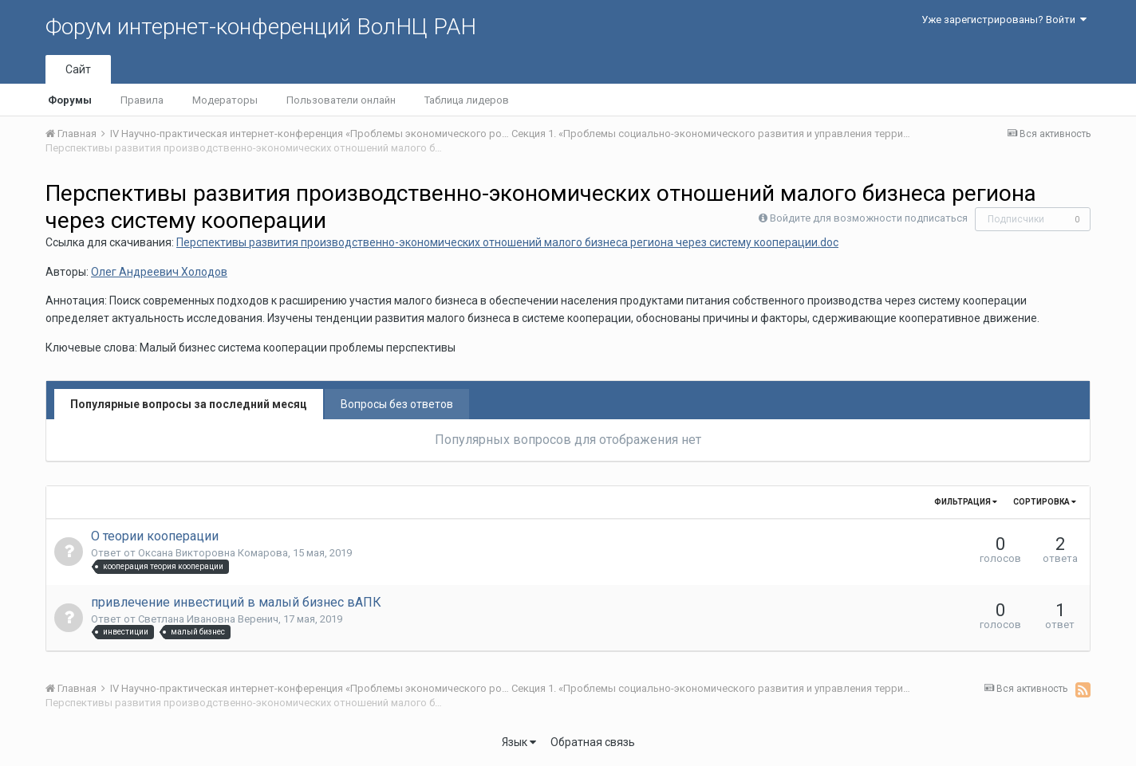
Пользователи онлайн (341, 100)
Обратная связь (592, 742)
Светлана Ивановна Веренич (208, 619)
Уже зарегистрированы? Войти (1004, 20)
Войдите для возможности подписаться (869, 218)
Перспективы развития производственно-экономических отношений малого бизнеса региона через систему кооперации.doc (507, 242)
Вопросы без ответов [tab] (397, 404)
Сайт (78, 69)
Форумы (70, 100)
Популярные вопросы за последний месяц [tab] (188, 404)
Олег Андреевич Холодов (159, 271)
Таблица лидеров (466, 100)
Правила (142, 100)
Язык (519, 742)
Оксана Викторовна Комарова (213, 553)
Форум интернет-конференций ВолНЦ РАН (260, 27)
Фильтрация (965, 501)
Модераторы (225, 100)
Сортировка (1044, 501)
